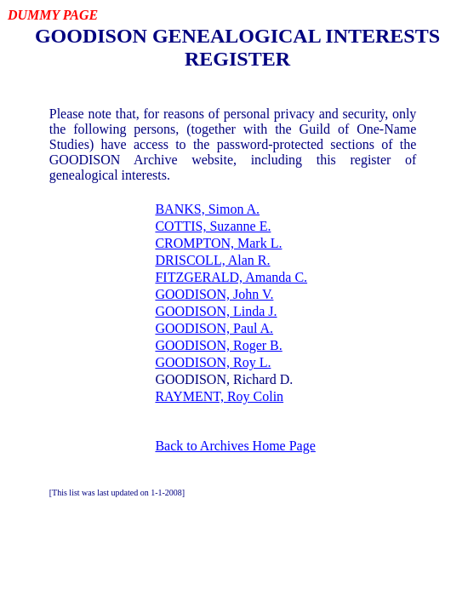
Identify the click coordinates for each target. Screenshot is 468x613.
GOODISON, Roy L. (213, 362)
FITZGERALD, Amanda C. (231, 277)
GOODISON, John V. (214, 294)
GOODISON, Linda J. (216, 311)
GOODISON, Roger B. (218, 345)
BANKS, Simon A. (207, 209)
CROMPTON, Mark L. (218, 243)
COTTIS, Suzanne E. (213, 226)
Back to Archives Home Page (235, 445)
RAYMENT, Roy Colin (219, 396)
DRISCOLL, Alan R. (212, 260)
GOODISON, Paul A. (214, 328)
